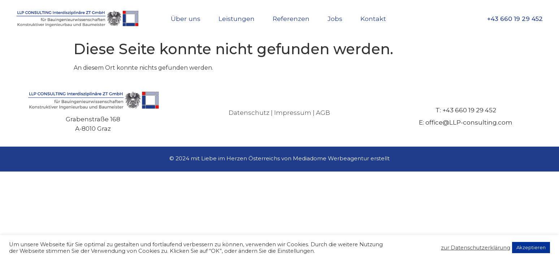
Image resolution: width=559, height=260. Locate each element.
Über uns (185, 18)
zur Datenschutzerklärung (475, 247)
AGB (323, 112)
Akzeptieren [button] (531, 247)
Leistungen (236, 18)
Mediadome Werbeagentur (331, 158)
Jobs (335, 18)
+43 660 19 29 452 (515, 18)
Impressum (292, 112)
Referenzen (291, 18)
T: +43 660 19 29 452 (466, 110)
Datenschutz (249, 112)
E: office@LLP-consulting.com (465, 122)
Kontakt (373, 18)
